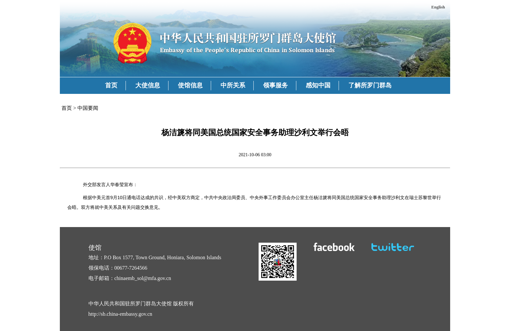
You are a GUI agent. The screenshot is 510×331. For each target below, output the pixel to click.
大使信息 (147, 85)
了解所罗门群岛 (370, 85)
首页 (111, 85)
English (438, 7)
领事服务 (275, 85)
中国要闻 (87, 108)
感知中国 (318, 85)
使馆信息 (190, 85)
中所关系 (233, 85)
